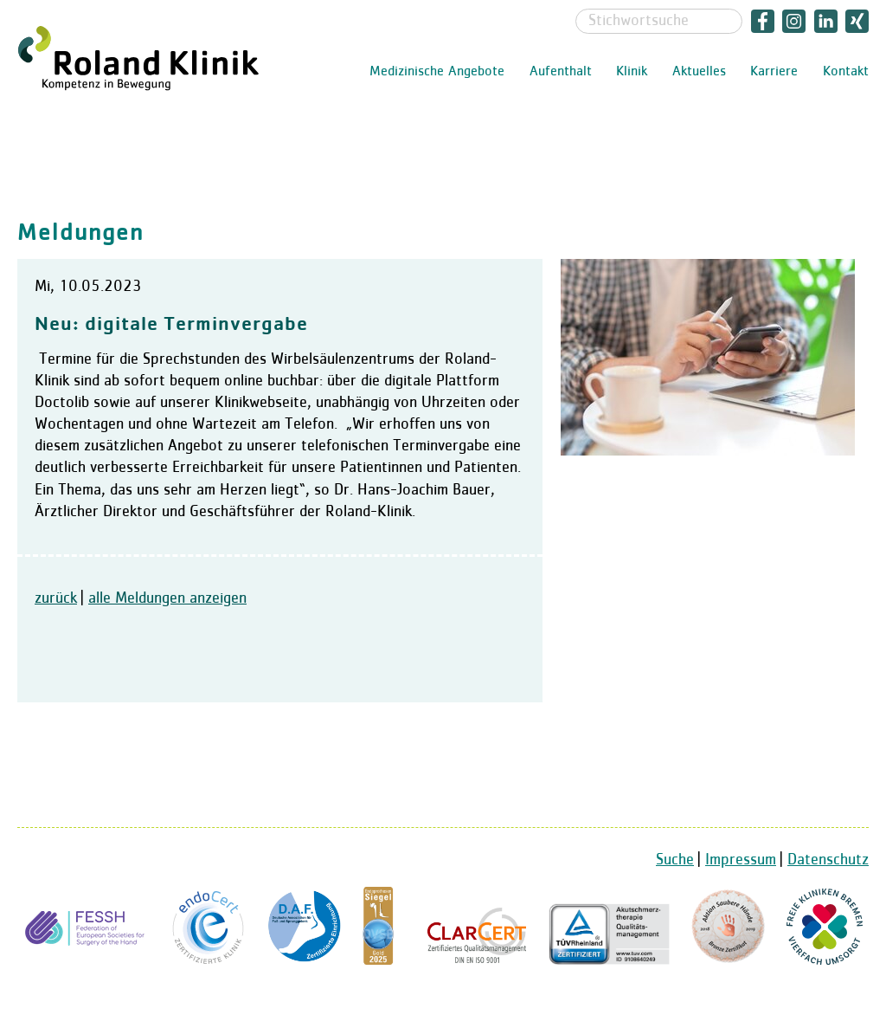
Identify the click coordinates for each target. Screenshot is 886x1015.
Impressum (740, 860)
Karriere (774, 72)
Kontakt (846, 72)
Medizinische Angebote (436, 72)
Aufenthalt (561, 72)
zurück (56, 598)
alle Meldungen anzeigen (167, 598)
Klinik (631, 72)
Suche (675, 860)
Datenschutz (828, 860)
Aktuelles (699, 72)
